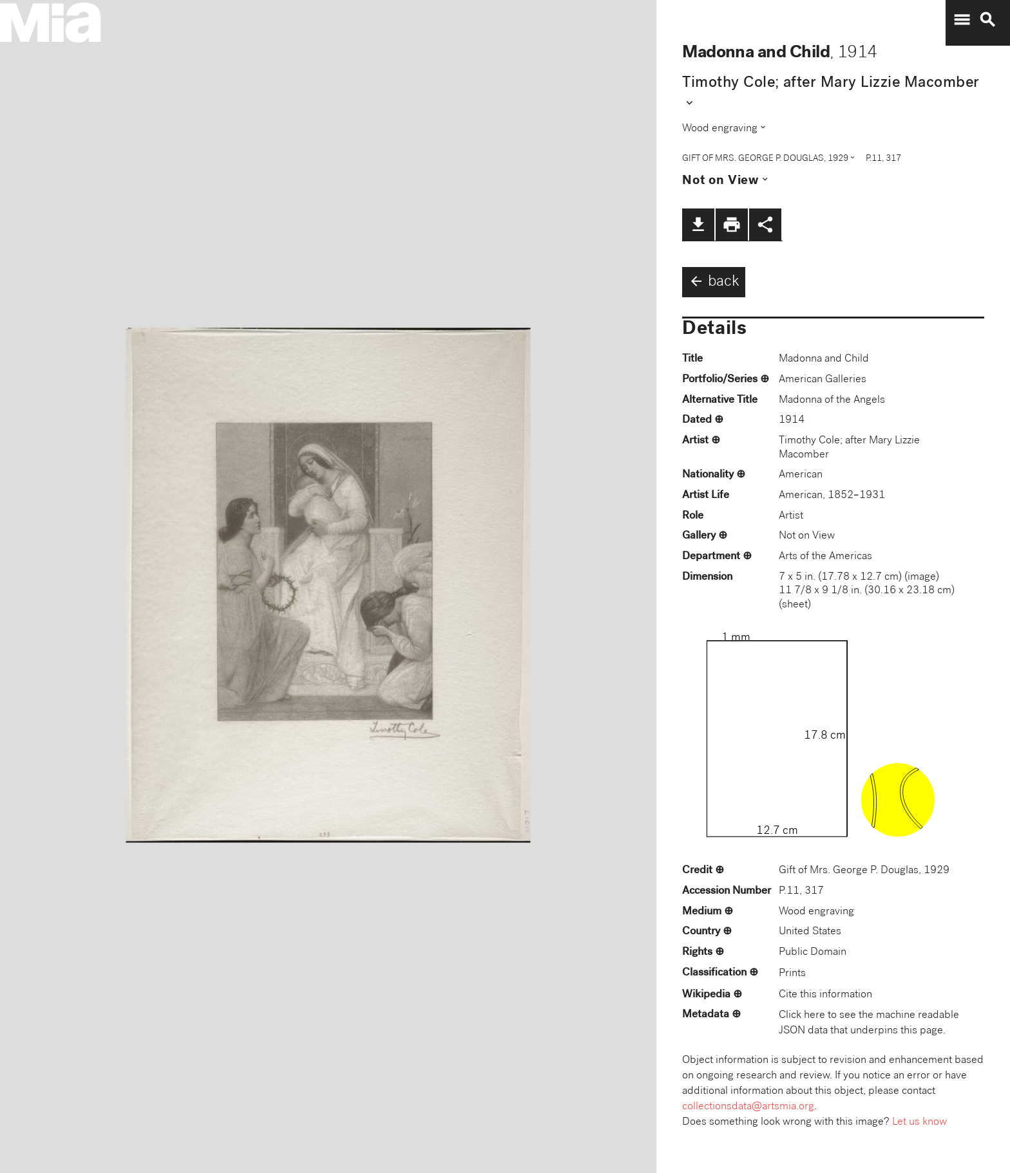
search (987, 20)
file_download (698, 224)
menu (961, 20)
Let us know (919, 1122)
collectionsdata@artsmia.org (748, 1107)
